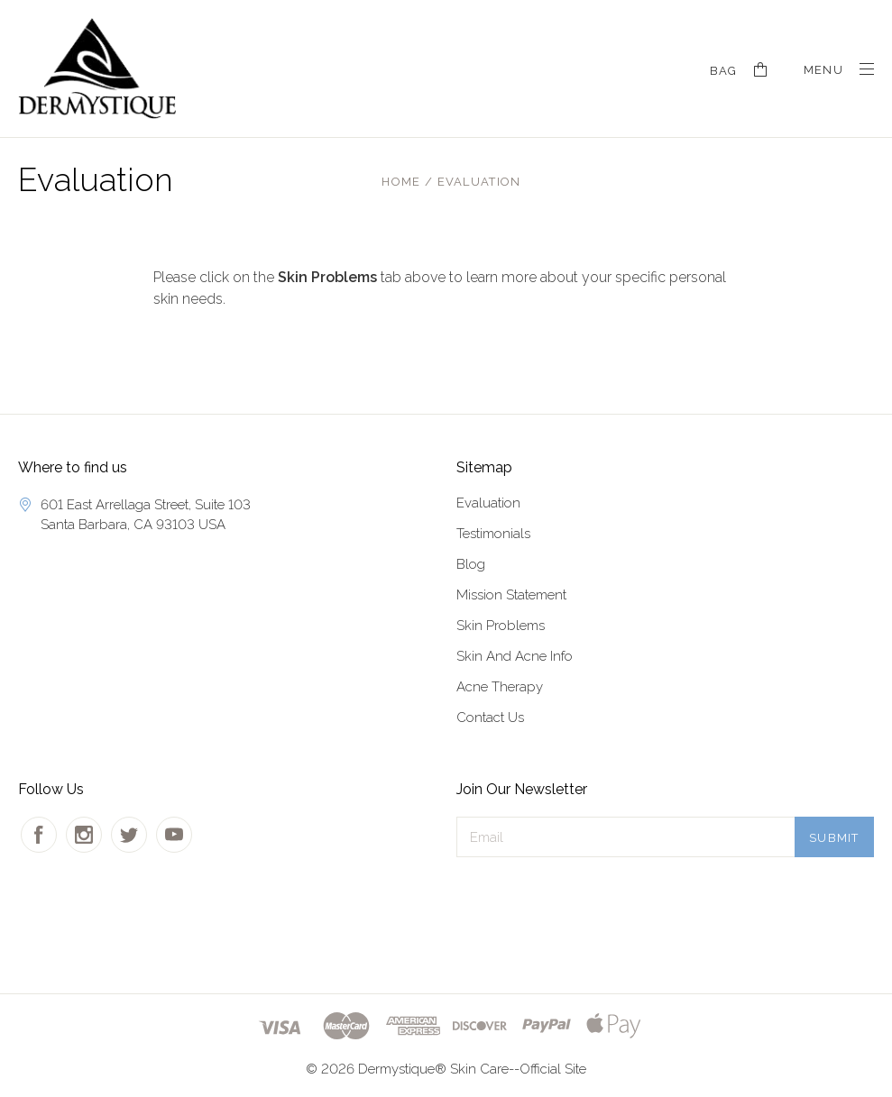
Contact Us (490, 717)
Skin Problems (500, 625)
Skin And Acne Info (514, 656)
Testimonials (493, 534)
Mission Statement (511, 595)
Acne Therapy (499, 687)
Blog (470, 564)
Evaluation (479, 181)
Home (401, 181)
